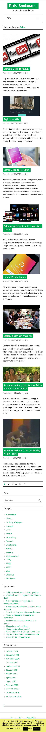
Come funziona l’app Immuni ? (18, 629)
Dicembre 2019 (12, 692)
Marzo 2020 (11, 681)
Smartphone (11, 545)
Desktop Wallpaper (14, 522)
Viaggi (8, 563)
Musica (9, 533)
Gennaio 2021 (12, 651)
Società (9, 548)
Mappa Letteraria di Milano (17, 626)
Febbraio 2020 (12, 685)
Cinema (9, 519)
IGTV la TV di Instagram (15, 277)
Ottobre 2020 (12, 662)
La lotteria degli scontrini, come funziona (23, 612)
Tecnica (9, 552)
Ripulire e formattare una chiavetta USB (22, 635)
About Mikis (31, 718)
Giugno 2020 (11, 670)
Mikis (26, 73)
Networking (11, 537)
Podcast (9, 541)
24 (20, 484)
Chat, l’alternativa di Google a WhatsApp (23, 632)
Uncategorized (12, 556)
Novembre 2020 (12, 659)
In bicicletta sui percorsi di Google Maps (22, 592)
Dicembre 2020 (12, 655)
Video (8, 567)
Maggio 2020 (11, 674)
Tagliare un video (12, 119)
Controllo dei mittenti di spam (18, 637)
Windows (10, 575)
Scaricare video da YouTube (16, 68)
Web (8, 571)
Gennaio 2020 (12, 689)
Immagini (9, 526)
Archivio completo (13, 696)
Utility (8, 560)
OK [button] (25, 729)
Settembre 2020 (13, 666)
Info (21, 718)
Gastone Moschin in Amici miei (18, 336)
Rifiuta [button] (36, 729)
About (12, 718)
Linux (8, 530)
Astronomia (11, 515)
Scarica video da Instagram (17, 169)
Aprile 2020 (11, 677)
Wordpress (10, 578)
